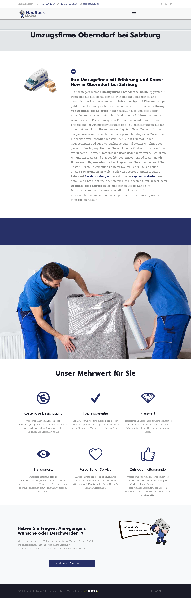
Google (104, 176)
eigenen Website (143, 176)
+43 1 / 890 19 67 (47, 3)
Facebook (91, 176)
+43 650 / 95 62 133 (69, 3)
